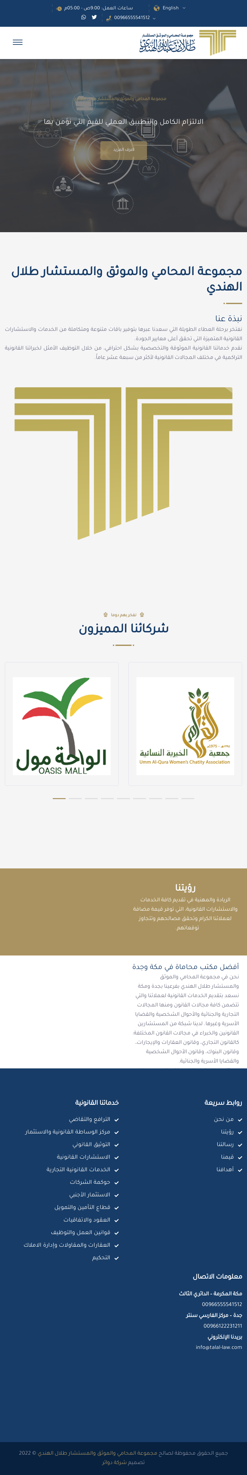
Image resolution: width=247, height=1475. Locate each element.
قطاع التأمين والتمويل (82, 1208)
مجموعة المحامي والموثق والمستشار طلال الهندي (97, 1454)
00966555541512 (132, 18)
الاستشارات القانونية (83, 1158)
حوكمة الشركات (90, 1183)
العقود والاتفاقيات (86, 1221)
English (171, 8)
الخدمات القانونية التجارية (78, 1170)
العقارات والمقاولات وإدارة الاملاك (66, 1246)
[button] (59, 798)
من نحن (224, 1120)
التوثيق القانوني (91, 1145)
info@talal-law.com (219, 1348)
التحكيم (101, 1258)
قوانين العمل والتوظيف (80, 1233)
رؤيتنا (227, 1133)
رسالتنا (225, 1145)
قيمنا (227, 1158)
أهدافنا (225, 1170)
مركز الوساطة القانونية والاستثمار (67, 1133)
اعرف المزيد (123, 167)
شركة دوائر (114, 1463)
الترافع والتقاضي (89, 1120)
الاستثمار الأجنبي (89, 1196)
